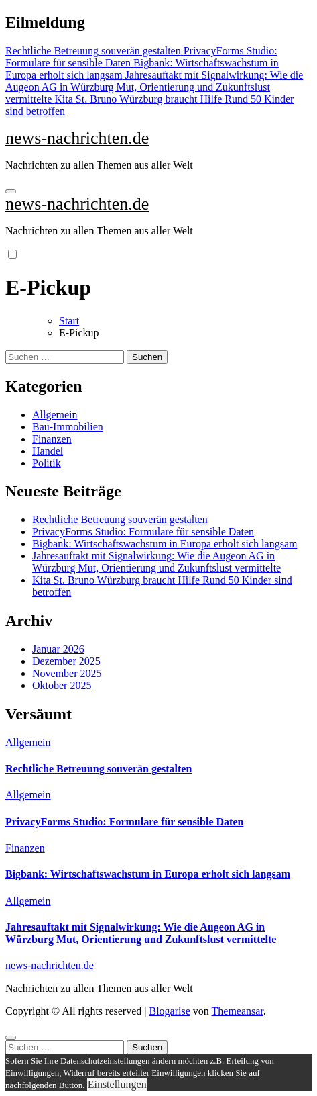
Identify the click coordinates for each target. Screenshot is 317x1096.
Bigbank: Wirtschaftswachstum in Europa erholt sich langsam (164, 543)
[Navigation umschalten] (10, 191)
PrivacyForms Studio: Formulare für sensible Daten (143, 531)
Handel (47, 451)
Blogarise (169, 1011)
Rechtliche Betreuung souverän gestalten (120, 519)
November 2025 (67, 673)
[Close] (10, 1038)
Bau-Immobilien (67, 426)
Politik (46, 463)
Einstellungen (117, 1084)
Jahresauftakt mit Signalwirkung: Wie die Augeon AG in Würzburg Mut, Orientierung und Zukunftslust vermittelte (156, 562)
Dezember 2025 (66, 661)
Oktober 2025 (61, 685)
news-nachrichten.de (77, 138)
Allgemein (55, 414)
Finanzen (52, 439)
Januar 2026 (58, 649)
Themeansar (237, 1011)
